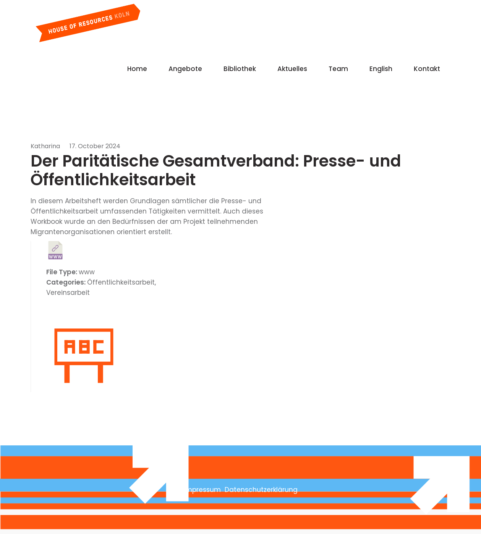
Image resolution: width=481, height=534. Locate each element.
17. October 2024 (95, 146)
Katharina (45, 146)
